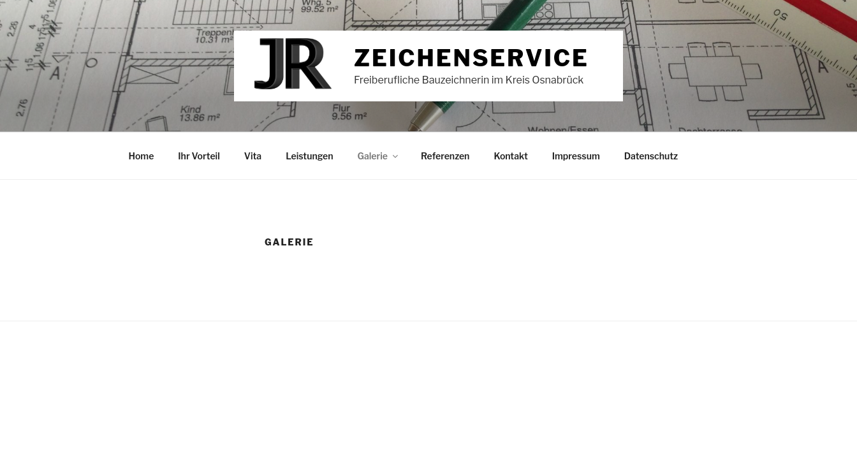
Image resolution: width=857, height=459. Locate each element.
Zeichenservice (471, 58)
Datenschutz (651, 155)
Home (141, 155)
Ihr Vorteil (198, 155)
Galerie (378, 155)
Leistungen (309, 155)
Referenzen (445, 155)
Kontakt (510, 155)
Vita (252, 155)
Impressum (576, 155)
